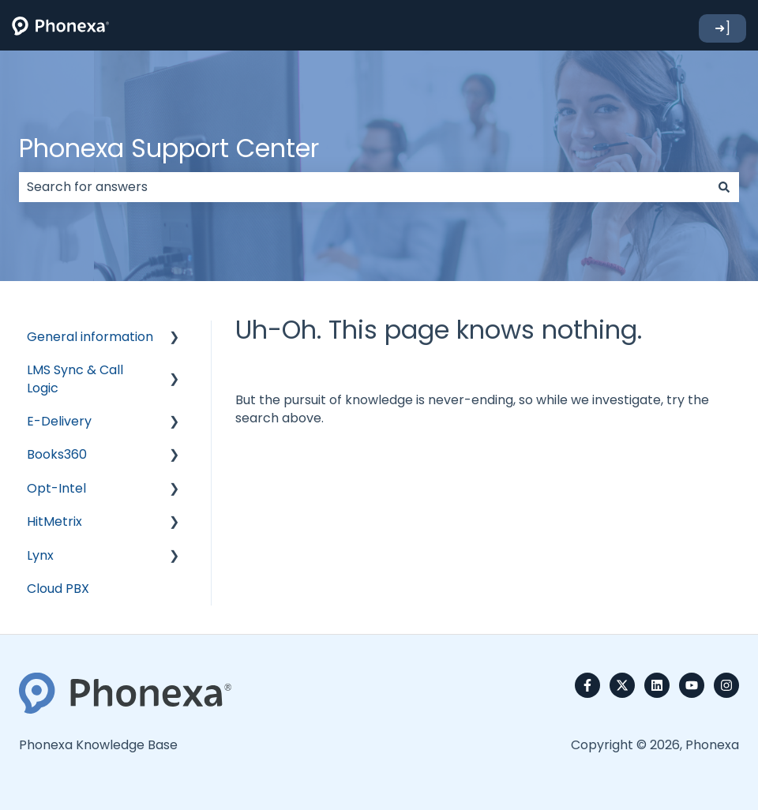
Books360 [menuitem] (57, 454)
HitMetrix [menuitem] (54, 521)
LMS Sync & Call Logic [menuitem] (75, 378)
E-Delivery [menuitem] (59, 421)
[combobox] (364, 187)
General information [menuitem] (90, 337)
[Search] (724, 187)
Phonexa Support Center (169, 148)
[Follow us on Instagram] (726, 685)
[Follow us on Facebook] (587, 685)
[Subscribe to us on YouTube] (691, 685)
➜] (722, 28)
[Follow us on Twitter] (622, 685)
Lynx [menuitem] (40, 555)
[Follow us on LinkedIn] (657, 685)
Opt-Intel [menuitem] (56, 488)
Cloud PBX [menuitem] (58, 588)
